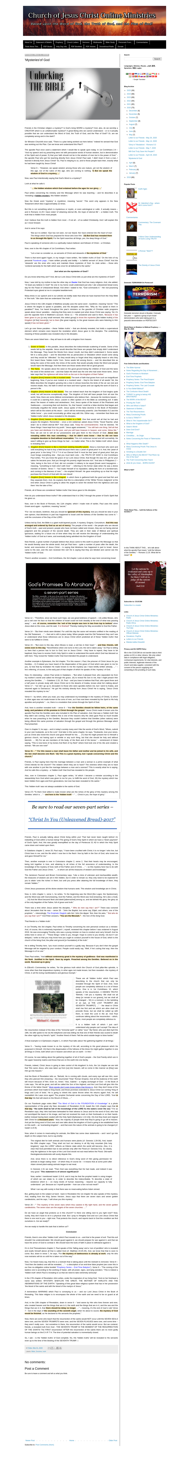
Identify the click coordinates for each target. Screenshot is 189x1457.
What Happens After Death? (137, 444)
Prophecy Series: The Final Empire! (140, 379)
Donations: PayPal (133, 636)
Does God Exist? (133, 430)
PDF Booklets (76, 47)
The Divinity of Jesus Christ (149, 265)
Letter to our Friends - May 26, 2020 (142, 138)
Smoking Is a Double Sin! (136, 452)
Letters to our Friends (134, 639)
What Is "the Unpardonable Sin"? (139, 421)
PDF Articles (91, 47)
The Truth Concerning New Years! (139, 460)
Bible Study (110, 42)
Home (71, 1441)
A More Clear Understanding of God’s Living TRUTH (149, 238)
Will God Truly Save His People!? (141, 151)
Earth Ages (142, 189)
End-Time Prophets (134, 377)
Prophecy (59, 42)
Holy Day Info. (61, 47)
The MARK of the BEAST (136, 400)
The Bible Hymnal (133, 368)
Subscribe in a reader (132, 605)
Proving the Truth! (133, 403)
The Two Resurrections (135, 412)
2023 (129, 97)
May (131, 135)
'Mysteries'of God (135, 158)
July (131, 128)
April (131, 163)
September (133, 121)
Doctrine (39, 1351)
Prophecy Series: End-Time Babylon (140, 383)
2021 (129, 104)
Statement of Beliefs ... (135, 409)
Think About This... (32, 47)
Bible (33, 1351)
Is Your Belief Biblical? (135, 389)
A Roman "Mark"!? (145, 251)
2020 (129, 108)
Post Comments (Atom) (45, 1445)
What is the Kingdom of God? (138, 424)
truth (44, 1351)
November (133, 114)
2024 (129, 94)
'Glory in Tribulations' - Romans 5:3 (142, 145)
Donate (120, 47)
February (132, 170)
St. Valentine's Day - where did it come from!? (148, 204)
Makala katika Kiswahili (135, 642)
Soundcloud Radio (106, 47)
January (132, 173)
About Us (28, 42)
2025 (129, 90)
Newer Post (30, 1441)
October (132, 117)
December (133, 111)
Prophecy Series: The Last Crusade (140, 386)
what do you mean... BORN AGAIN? (140, 463)
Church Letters (73, 42)
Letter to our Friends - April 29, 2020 (142, 155)
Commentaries (142, 42)
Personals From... (125, 42)
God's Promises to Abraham (137, 374)
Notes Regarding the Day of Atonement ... (142, 371)
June (131, 131)
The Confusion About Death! (137, 392)
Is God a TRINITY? (133, 418)
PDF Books (47, 47)
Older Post (113, 1441)
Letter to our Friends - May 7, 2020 (142, 148)
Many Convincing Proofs (136, 415)
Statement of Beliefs (44, 42)
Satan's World (131, 427)
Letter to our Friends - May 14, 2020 (142, 141)
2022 (129, 101)
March (131, 166)
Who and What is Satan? (136, 406)
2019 (129, 177)
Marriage (129, 433)
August (132, 124)
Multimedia (97, 42)
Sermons (85, 42)
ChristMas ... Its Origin (135, 436)
